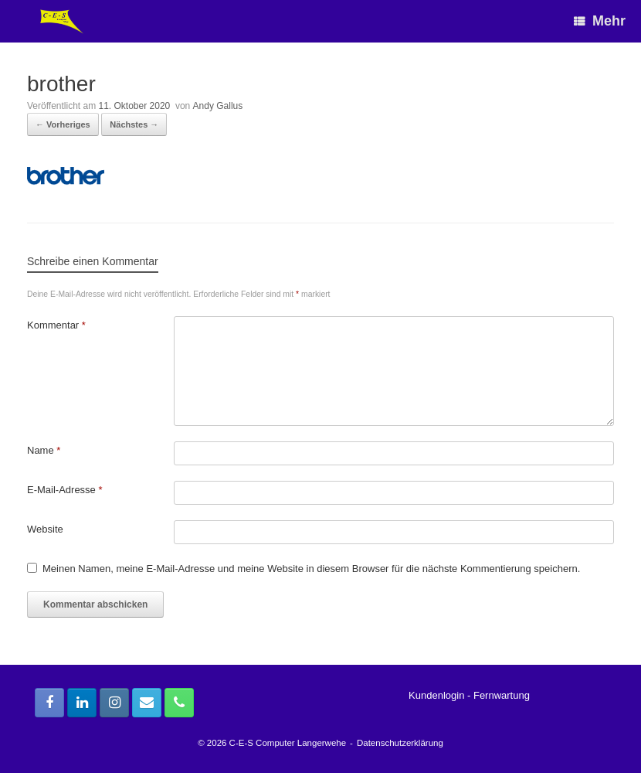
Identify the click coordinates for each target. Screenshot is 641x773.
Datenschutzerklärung (400, 742)
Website (45, 529)
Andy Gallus (218, 105)
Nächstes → (134, 124)
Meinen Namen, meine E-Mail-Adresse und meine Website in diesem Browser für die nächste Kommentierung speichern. (311, 568)
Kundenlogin (436, 695)
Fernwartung (501, 695)
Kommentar (56, 325)
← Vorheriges (63, 124)
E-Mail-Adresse (65, 489)
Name (43, 450)
